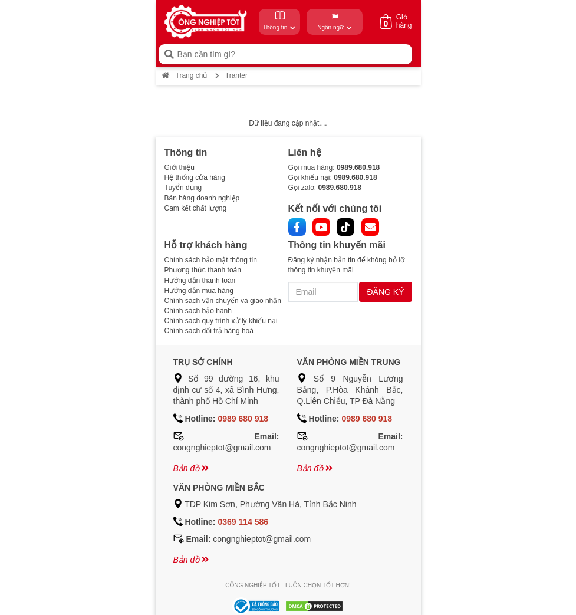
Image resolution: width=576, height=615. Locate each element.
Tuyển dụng (183, 187)
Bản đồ (191, 468)
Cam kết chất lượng (195, 208)
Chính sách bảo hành (198, 311)
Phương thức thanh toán (202, 270)
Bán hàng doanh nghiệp (202, 198)
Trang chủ (185, 75)
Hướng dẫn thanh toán (200, 281)
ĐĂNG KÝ (385, 292)
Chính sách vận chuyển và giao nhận (222, 301)
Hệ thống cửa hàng (194, 177)
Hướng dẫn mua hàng (198, 291)
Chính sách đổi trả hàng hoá (209, 331)
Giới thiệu (179, 167)
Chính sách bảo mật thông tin (210, 260)
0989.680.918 (358, 167)
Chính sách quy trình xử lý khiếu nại (221, 321)
